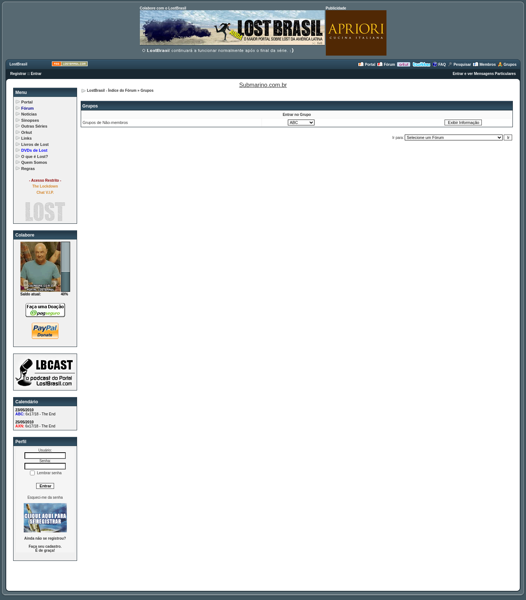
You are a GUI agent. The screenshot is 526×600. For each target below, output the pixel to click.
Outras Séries (34, 126)
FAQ (439, 65)
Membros (484, 65)
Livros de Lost (35, 144)
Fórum (386, 65)
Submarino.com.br (263, 85)
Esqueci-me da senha (45, 497)
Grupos (507, 65)
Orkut (26, 132)
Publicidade (336, 8)
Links (26, 138)
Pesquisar (459, 65)
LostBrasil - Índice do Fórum (112, 90)
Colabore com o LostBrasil (163, 8)
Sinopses (30, 120)
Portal (366, 65)
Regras (28, 168)
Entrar (36, 74)
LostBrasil (18, 64)
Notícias (29, 114)
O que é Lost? (34, 156)
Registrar (18, 74)
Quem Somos (34, 162)
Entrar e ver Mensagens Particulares (484, 74)
